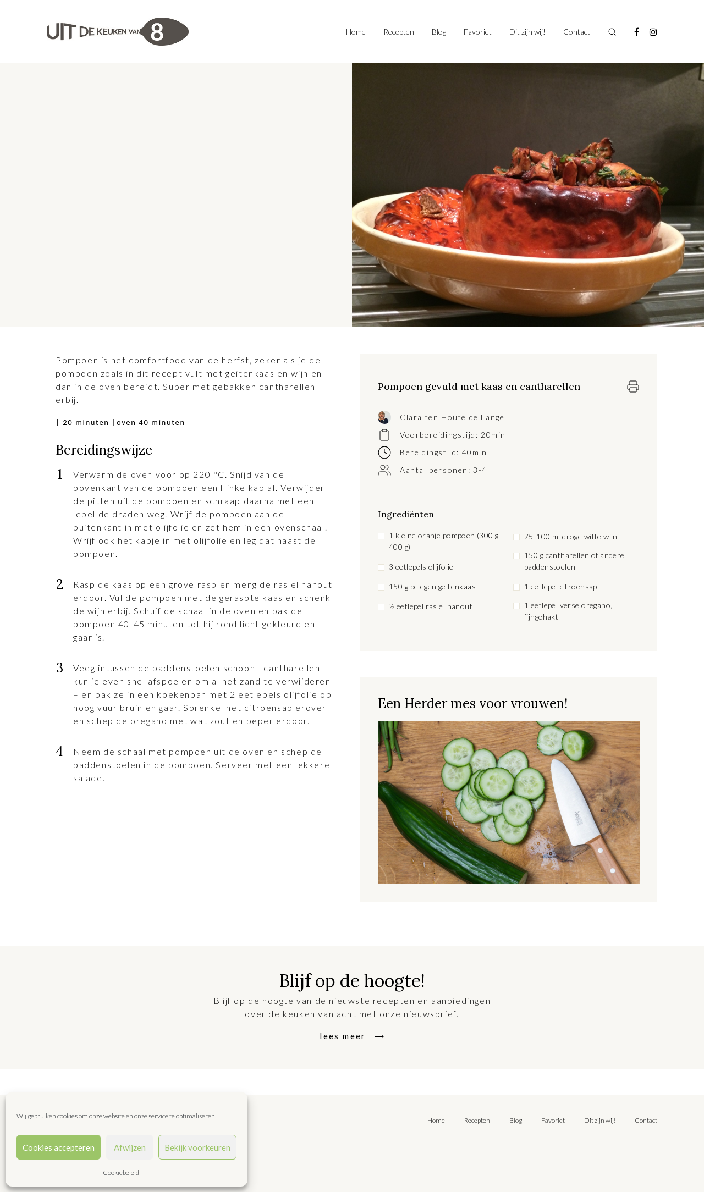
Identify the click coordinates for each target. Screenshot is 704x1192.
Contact (576, 31)
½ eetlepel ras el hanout (430, 606)
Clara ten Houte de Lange (452, 417)
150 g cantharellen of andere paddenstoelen (574, 560)
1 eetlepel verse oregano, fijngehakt (568, 610)
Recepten (398, 31)
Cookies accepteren (59, 1147)
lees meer (343, 1035)
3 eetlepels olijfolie (421, 566)
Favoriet (478, 31)
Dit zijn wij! (527, 31)
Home (356, 31)
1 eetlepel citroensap (560, 586)
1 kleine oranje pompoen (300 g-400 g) (445, 541)
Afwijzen (130, 1147)
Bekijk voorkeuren (197, 1147)
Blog (439, 31)
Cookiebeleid (121, 1172)
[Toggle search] (612, 31)
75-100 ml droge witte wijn (571, 536)
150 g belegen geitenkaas (432, 586)
